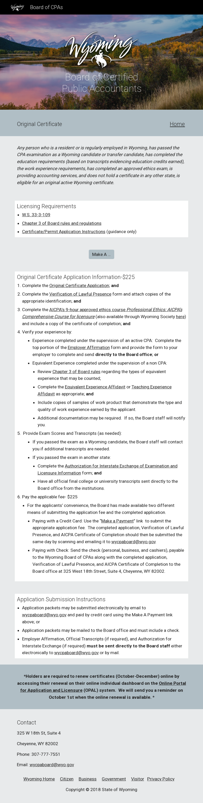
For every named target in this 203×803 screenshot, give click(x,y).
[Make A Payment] (101, 254)
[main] (101, 83)
